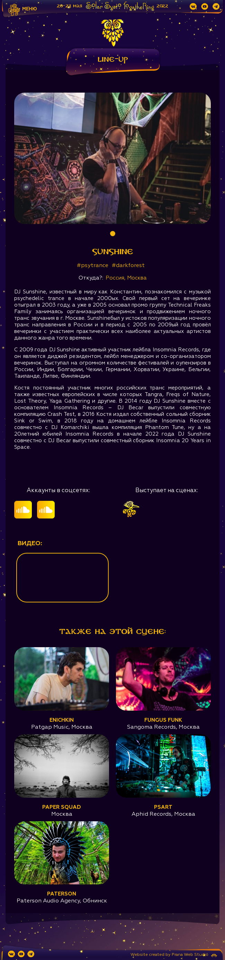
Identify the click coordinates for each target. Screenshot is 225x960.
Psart (163, 807)
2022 (162, 6)
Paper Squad (61, 807)
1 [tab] (112, 233)
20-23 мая (69, 6)
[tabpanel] (112, 158)
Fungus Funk (163, 720)
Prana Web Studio (190, 955)
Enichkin (62, 720)
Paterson (61, 894)
